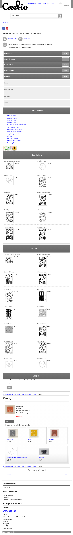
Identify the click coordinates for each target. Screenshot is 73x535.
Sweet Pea (7, 192)
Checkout (66, 5)
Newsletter (7, 96)
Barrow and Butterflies (43, 192)
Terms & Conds (32, 3)
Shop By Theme (12, 120)
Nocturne (41, 457)
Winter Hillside (41, 210)
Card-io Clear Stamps (13, 127)
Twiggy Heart (8, 175)
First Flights (7, 210)
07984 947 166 (12, 38)
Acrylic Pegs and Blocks (14, 134)
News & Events (8, 89)
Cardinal (51, 439)
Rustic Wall (40, 307)
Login (39, 3)
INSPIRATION (11, 116)
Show (65, 53)
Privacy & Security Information (13, 499)
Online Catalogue (8, 394)
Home (6, 83)
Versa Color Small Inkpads (28, 394)
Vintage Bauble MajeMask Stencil (17, 457)
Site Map (6, 497)
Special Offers (11, 122)
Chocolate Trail (41, 227)
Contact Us (45, 3)
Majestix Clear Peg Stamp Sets (16, 125)
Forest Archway (8, 324)
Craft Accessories (12, 138)
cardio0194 (5, 22)
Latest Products (12, 118)
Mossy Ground (41, 175)
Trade (6, 103)
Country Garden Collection (12, 161)
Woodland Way (41, 161)
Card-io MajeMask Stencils (15, 129)
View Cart (66, 3)
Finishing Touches (12, 143)
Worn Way (40, 289)
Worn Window (8, 307)
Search (52, 3)
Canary (30, 439)
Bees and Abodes (9, 272)
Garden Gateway (9, 227)
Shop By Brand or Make (14, 131)
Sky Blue (10, 439)
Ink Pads (9, 136)
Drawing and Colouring (14, 140)
